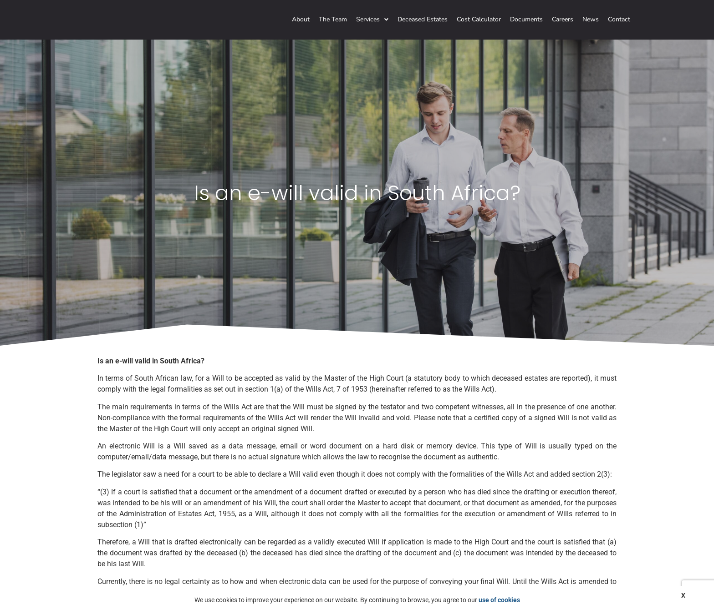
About (301, 19)
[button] (372, 19)
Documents (526, 19)
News (590, 19)
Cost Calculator (479, 19)
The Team (333, 19)
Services (372, 19)
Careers (562, 19)
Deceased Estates (423, 19)
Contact (619, 19)
